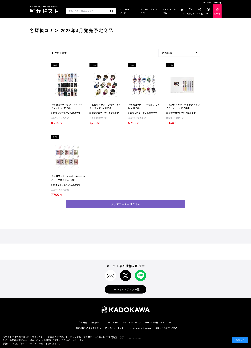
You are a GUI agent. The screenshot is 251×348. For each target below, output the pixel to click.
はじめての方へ (111, 322)
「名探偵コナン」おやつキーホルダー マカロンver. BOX (68, 178)
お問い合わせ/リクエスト (167, 327)
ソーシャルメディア (131, 322)
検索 (112, 11)
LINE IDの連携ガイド (154, 322)
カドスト (43, 9)
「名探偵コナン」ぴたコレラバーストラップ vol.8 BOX (106, 106)
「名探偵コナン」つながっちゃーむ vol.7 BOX (145, 106)
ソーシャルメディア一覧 (125, 289)
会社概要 (83, 322)
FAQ (171, 322)
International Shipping (140, 327)
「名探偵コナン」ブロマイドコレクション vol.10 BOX (68, 106)
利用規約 (95, 322)
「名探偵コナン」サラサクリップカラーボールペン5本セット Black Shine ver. (183, 106)
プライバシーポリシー (115, 327)
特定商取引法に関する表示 (88, 327)
